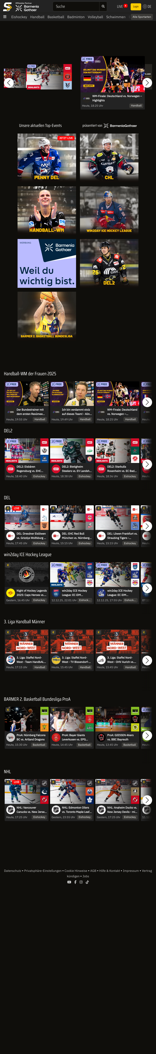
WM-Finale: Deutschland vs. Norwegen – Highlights (117, 98)
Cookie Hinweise (76, 873)
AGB (93, 873)
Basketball (56, 17)
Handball (37, 17)
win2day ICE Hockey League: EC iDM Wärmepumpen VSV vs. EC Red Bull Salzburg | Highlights (76, 594)
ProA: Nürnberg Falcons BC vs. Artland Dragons (31, 739)
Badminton (76, 17)
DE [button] (147, 6)
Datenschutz (13, 873)
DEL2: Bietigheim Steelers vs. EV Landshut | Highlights (77, 471)
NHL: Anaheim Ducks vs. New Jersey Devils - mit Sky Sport (122, 811)
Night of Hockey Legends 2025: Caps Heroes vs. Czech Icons (32, 594)
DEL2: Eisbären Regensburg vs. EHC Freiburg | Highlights (29, 471)
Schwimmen (116, 17)
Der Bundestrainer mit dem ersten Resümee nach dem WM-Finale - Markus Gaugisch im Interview (30, 412)
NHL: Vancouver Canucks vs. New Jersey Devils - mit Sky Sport (31, 811)
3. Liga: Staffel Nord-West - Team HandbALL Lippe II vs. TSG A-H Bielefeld (31, 662)
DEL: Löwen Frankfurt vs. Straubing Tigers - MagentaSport (122, 538)
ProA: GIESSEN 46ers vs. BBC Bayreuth (120, 739)
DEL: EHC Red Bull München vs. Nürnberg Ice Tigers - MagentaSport (76, 538)
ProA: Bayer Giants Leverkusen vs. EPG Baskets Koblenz (74, 739)
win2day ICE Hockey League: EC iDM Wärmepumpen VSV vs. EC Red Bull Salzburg (121, 594)
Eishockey (19, 17)
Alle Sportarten (142, 17)
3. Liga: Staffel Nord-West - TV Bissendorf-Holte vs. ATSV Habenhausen (75, 662)
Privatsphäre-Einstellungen (43, 873)
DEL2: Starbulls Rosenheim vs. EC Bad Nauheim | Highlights (120, 471)
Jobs (85, 878)
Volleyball (95, 17)
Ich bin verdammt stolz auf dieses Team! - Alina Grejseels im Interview (76, 412)
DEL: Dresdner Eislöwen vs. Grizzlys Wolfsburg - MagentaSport (31, 538)
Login (136, 6)
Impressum (131, 873)
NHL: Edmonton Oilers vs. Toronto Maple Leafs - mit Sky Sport (76, 811)
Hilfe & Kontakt (110, 873)
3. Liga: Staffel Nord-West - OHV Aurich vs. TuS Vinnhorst (120, 662)
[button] (9, 83)
